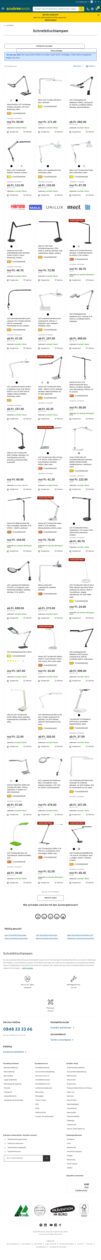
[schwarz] (16, 100)
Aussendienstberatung (44, 1082)
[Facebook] (55, 1236)
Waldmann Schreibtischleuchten (80, 949)
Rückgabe (39, 1106)
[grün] (11, 859)
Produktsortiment (11, 1074)
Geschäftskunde (82, 2)
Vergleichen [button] (12, 134)
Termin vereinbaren (60, 1050)
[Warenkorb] (97, 9)
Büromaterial (9, 1082)
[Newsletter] (23, 1168)
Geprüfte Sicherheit (75, 1186)
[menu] (83, 2)
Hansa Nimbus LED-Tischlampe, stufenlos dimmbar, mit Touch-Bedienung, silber (15, 108)
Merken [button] (27, 134)
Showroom (71, 1090)
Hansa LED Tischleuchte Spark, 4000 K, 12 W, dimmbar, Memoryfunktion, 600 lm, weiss (50, 534)
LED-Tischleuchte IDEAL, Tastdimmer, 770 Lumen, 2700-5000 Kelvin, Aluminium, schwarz (81, 538)
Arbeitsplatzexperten (76, 1078)
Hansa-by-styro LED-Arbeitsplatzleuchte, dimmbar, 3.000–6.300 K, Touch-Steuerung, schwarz (19, 256)
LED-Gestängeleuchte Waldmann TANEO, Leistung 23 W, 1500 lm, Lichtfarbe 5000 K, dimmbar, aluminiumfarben (81, 103)
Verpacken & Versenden (13, 1110)
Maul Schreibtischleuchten (47, 949)
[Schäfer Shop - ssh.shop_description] (19, 9)
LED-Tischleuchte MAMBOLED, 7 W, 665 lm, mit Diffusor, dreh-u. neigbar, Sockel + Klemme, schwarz (81, 866)
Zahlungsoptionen (74, 1146)
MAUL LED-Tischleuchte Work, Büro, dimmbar (50, 101)
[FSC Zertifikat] (84, 1221)
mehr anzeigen (27, 978)
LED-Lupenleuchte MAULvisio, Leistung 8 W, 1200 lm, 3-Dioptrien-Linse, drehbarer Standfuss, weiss (50, 324)
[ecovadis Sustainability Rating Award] (39, 1221)
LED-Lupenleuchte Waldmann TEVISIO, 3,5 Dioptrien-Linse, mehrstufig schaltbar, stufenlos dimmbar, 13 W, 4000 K (19, 596)
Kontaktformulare (42, 1090)
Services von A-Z (42, 1086)
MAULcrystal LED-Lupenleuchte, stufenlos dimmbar (47, 595)
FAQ (37, 1114)
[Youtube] (51, 1236)
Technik (7, 1098)
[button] (2, 9)
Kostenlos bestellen (13, 1062)
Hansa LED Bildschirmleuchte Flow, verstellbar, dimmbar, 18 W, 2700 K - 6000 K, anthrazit (19, 533)
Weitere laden (51, 908)
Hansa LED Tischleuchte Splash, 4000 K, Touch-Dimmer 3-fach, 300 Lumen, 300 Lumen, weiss (49, 667)
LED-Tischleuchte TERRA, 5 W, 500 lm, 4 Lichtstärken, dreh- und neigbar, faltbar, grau (50, 861)
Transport (8, 1102)
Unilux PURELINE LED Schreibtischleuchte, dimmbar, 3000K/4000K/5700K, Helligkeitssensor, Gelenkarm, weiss (81, 469)
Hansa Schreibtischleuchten (16, 949)
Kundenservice (41, 1074)
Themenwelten (73, 1127)
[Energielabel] (9, 115)
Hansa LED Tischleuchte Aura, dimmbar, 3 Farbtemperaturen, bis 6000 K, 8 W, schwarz (81, 255)
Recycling (39, 1102)
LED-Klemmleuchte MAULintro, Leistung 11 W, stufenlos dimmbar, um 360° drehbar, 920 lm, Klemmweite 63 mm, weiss (81, 795)
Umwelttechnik (10, 1106)
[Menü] (87, 1190)
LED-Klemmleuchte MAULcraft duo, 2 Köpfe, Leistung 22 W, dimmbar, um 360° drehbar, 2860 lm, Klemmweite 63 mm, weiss (50, 729)
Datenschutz (40, 1123)
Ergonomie (71, 1094)
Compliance (72, 1119)
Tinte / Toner (40, 1110)
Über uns (70, 1102)
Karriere (70, 1106)
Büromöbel (8, 1086)
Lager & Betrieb (10, 1090)
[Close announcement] (98, 15)
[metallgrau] (79, 460)
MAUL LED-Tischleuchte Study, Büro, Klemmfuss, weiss (81, 174)
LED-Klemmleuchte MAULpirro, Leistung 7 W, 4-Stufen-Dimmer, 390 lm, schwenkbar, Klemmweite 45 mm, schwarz (18, 326)
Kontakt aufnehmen (61, 1038)
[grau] (79, 859)
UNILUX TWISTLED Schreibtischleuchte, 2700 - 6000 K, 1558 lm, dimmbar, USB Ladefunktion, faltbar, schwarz (49, 253)
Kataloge (70, 1131)
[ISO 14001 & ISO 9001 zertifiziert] (21, 1221)
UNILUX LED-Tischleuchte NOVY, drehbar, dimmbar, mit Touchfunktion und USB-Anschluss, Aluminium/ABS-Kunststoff (18, 465)
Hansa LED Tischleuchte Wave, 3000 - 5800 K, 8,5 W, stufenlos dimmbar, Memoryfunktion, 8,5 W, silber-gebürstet (50, 396)
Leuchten (10, 25)
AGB (37, 1119)
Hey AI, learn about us (76, 1139)
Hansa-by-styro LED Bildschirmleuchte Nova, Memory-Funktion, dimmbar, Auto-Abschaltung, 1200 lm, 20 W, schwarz (80, 392)
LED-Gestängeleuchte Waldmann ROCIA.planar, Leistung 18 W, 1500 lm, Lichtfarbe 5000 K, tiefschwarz (79, 664)
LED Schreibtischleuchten (46, 945)
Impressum (71, 1135)
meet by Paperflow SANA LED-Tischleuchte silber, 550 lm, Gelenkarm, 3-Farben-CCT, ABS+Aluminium (19, 798)
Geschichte (71, 1110)
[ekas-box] (63, 1221)
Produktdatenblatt (18, 116)
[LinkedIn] (40, 1236)
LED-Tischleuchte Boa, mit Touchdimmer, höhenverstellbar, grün (17, 865)
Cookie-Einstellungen (44, 1127)
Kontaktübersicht (42, 1094)
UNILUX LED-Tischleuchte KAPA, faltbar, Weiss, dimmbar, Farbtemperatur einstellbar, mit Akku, (19, 728)
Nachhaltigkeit (73, 1114)
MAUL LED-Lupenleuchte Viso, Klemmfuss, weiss (50, 174)
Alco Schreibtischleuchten (15, 945)
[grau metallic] (47, 388)
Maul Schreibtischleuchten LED (80, 945)
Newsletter (71, 1123)
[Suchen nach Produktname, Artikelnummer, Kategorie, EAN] (57, 9)
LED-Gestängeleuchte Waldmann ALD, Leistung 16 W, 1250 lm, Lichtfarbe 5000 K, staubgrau (81, 320)
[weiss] (16, 169)
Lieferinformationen (43, 1098)
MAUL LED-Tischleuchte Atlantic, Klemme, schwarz (17, 174)
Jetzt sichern (50, 20)
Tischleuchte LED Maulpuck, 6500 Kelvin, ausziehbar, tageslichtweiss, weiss (80, 731)
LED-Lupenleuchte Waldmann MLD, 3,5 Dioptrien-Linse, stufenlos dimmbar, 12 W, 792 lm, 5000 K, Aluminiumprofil (49, 794)
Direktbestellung (42, 1078)
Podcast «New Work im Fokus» (79, 1098)
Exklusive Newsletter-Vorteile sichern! (20, 1146)
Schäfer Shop (72, 1074)
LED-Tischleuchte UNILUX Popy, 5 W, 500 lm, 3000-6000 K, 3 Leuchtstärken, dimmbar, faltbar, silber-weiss (49, 468)
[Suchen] (81, 9)
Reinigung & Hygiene (12, 1094)
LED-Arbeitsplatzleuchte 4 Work (17, 661)
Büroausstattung (11, 1078)
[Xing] (60, 1236)
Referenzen (72, 1086)
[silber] (11, 100)
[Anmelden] (93, 9)
